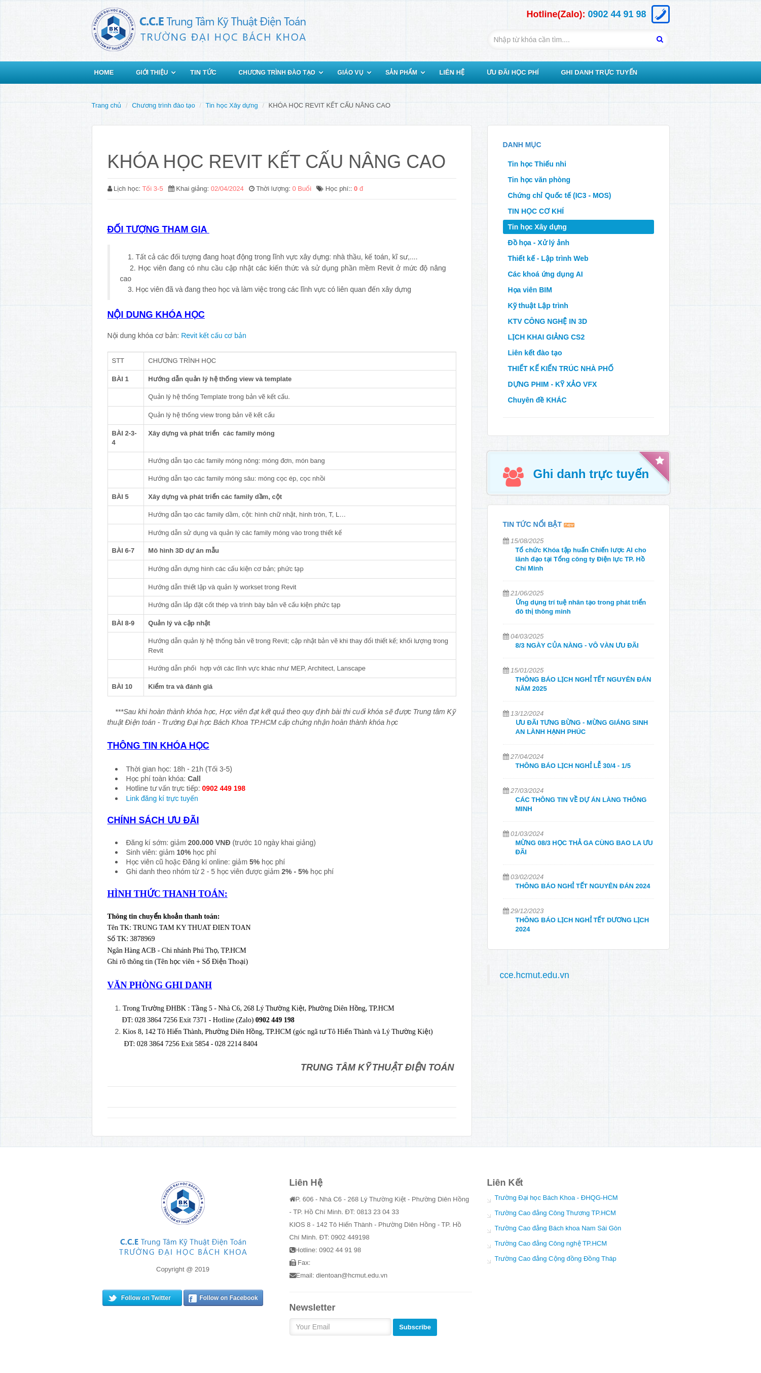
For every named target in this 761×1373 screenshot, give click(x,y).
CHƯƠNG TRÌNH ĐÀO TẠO (277, 72)
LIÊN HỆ (452, 72)
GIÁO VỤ (351, 72)
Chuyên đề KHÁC (537, 400)
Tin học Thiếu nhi (537, 164)
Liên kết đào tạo (535, 353)
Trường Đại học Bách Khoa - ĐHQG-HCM (556, 1197)
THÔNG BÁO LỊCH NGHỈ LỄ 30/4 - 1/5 (573, 765)
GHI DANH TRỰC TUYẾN (599, 72)
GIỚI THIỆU (152, 72)
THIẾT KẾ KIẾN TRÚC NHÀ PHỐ (560, 368)
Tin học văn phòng (539, 180)
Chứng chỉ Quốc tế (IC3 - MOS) (559, 195)
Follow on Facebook (228, 1297)
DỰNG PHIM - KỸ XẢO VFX (552, 384)
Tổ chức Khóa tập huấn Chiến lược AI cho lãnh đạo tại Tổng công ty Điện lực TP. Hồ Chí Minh (581, 559)
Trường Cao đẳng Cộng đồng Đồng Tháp (556, 1258)
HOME (104, 72)
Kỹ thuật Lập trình (538, 306)
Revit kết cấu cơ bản (213, 335)
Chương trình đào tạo (163, 105)
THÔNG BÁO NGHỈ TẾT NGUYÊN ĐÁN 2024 (583, 886)
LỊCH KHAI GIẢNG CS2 (546, 337)
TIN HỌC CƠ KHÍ (536, 211)
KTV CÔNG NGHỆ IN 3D (548, 321)
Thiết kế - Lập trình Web (548, 258)
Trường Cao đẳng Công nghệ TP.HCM (551, 1243)
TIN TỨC (203, 72)
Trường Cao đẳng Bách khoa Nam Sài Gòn (558, 1228)
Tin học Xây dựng (232, 105)
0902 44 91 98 (617, 14)
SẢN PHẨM (401, 72)
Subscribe (415, 1327)
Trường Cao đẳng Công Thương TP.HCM (555, 1213)
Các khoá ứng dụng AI (545, 274)
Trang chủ (107, 105)
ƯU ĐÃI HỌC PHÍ (513, 72)
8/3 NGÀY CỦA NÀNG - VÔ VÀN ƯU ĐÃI (577, 645)
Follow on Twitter (146, 1297)
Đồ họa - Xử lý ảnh (539, 243)
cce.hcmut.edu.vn (534, 975)
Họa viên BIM (530, 290)
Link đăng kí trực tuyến (162, 798)
